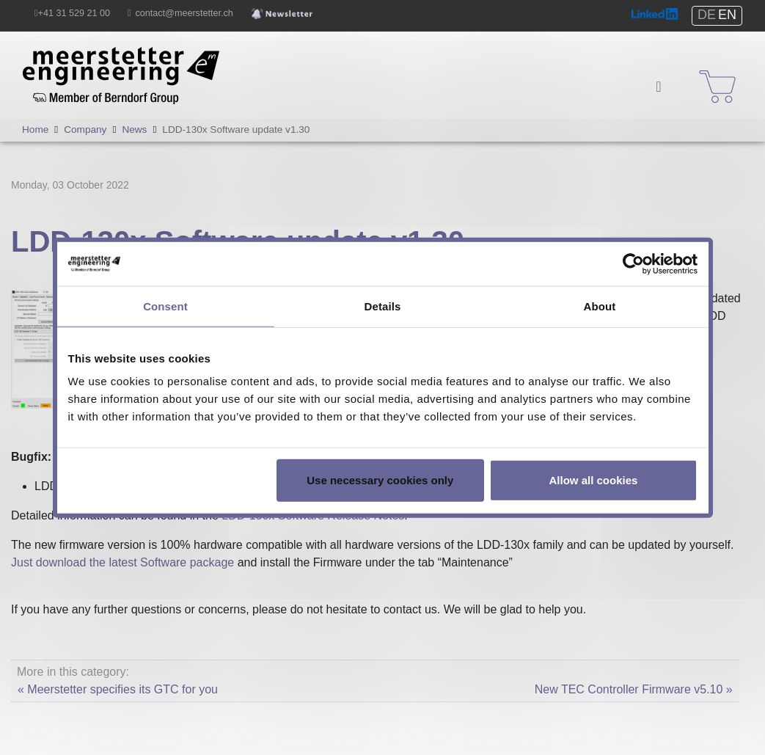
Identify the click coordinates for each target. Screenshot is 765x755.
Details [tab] (383, 305)
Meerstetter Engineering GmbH (104, 55)
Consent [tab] (165, 305)
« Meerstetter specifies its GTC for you (118, 689)
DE (707, 14)
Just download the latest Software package (122, 562)
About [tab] (600, 305)
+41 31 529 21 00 (74, 13)
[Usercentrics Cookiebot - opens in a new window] (633, 263)
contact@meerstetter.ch (184, 13)
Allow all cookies (593, 480)
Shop (708, 73)
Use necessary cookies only (380, 480)
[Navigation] (658, 86)
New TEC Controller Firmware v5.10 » (634, 689)
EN (727, 14)
